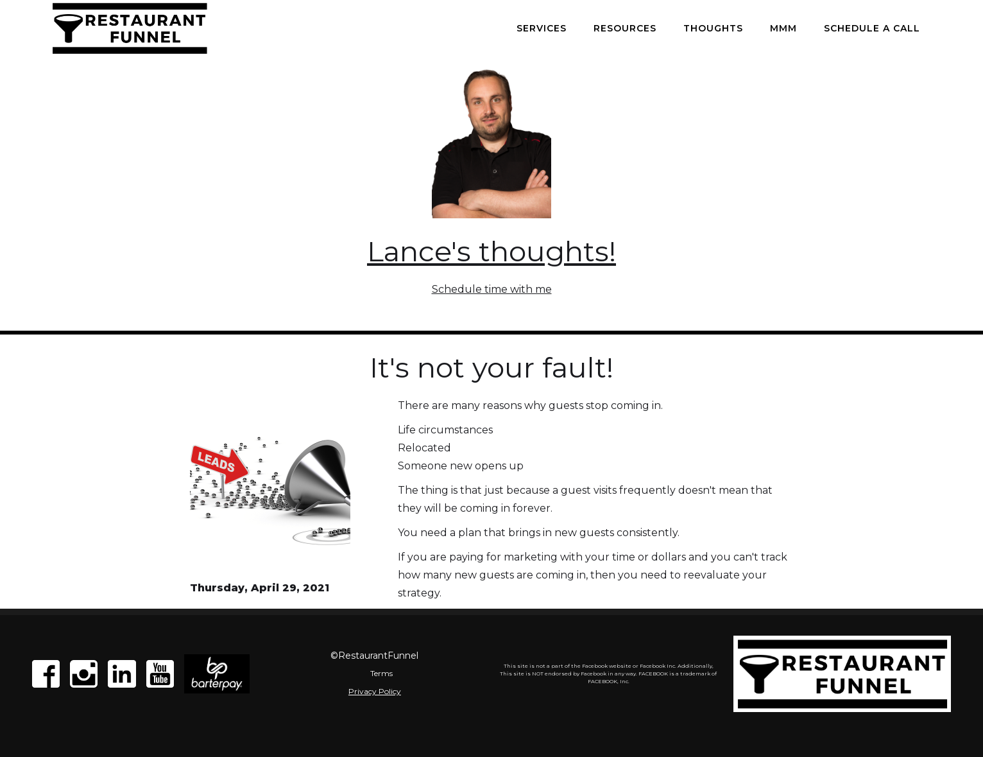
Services (542, 28)
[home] (129, 28)
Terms (381, 673)
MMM (783, 28)
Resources (625, 28)
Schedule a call (872, 28)
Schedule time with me (492, 289)
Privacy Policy (374, 691)
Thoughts (713, 28)
